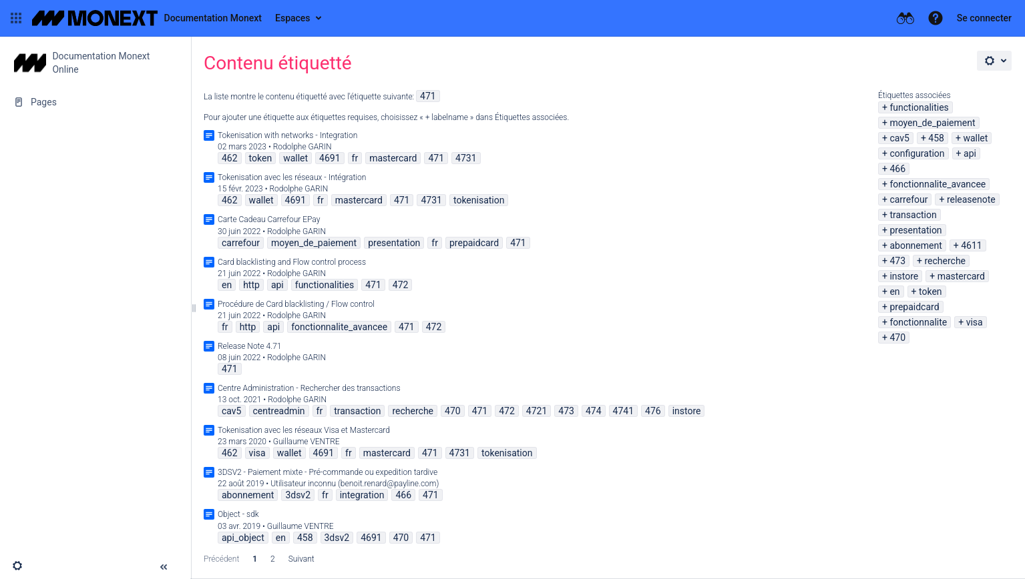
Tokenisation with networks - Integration (287, 135)
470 (897, 337)
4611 (971, 245)
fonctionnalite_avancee (937, 184)
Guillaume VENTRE (306, 441)
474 (594, 411)
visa (974, 322)
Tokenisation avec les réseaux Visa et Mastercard (304, 430)
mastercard (961, 276)
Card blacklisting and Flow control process (292, 262)
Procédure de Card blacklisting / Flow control (296, 304)
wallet (975, 138)
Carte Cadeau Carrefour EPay (269, 219)
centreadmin (279, 411)
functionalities (918, 107)
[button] (16, 18)
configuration (916, 153)
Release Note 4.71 (249, 346)
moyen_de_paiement (932, 122)
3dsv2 (298, 495)
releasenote (971, 199)
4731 (465, 158)
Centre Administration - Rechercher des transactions (309, 388)
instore (903, 276)
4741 (623, 411)
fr (355, 158)
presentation (915, 230)
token (930, 291)
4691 (329, 158)
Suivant (301, 559)
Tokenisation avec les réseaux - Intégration (292, 177)
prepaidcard (914, 307)
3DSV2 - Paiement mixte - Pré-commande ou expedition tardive (327, 472)
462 (230, 158)
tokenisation (479, 200)
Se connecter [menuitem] (984, 18)
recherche (945, 260)
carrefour (908, 199)
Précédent (221, 559)
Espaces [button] (293, 18)
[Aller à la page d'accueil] (146, 18)
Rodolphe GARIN (302, 146)
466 (897, 168)
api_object (243, 537)
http (251, 284)
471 (428, 96)
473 (897, 260)
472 (401, 284)
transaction (912, 214)
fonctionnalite (918, 322)
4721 (536, 411)
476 (653, 411)
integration (362, 495)
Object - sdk (238, 514)
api (970, 153)
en (894, 291)
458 (936, 138)
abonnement (915, 245)
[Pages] (95, 102)
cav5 (899, 138)
